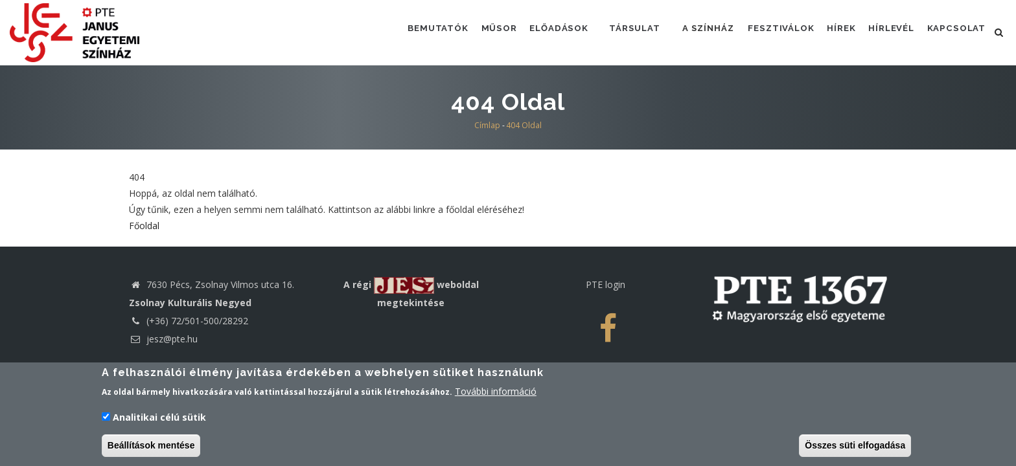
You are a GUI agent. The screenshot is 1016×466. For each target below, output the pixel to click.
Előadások (543, 32)
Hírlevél (887, 32)
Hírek (834, 32)
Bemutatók (417, 32)
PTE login (605, 284)
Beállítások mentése (151, 448)
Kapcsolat (955, 32)
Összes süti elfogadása (855, 448)
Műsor (480, 32)
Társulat (621, 32)
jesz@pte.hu (163, 339)
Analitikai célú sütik (159, 420)
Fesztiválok (770, 32)
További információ (496, 394)
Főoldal (144, 225)
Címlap (487, 125)
